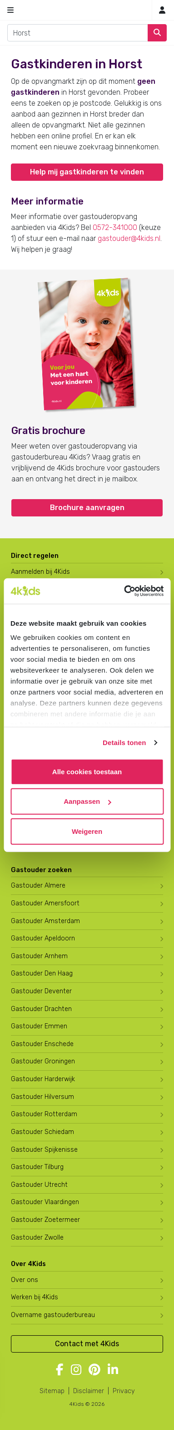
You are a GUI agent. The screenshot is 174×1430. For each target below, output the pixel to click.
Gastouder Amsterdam (45, 921)
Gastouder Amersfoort (45, 903)
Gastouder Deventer (41, 991)
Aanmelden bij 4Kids (40, 572)
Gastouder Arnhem (39, 956)
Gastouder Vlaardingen (45, 1202)
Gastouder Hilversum (42, 1097)
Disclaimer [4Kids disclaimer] (88, 1391)
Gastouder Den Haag (42, 973)
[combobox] (77, 32)
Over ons (24, 1280)
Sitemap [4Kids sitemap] (52, 1391)
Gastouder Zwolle (37, 1237)
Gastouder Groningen (43, 1061)
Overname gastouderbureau (53, 1315)
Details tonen (124, 742)
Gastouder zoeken (41, 870)
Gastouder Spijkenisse (44, 1150)
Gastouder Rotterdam (44, 1114)
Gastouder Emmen (39, 1026)
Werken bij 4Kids (34, 1297)
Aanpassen (87, 801)
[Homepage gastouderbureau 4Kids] (87, 10)
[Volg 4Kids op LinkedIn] (113, 1370)
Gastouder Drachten (41, 1009)
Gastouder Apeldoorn (43, 938)
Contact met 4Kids (87, 1343)
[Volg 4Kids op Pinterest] (94, 1370)
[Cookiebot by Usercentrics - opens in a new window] (124, 591)
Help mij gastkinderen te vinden (87, 172)
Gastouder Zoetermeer (45, 1220)
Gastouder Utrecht (39, 1185)
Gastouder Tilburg (37, 1167)
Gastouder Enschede (42, 1044)
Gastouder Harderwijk (43, 1079)
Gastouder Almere (38, 885)
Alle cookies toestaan (87, 771)
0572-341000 (115, 227)
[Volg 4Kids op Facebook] (60, 1370)
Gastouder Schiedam (42, 1132)
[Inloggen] (162, 10)
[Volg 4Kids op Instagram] (76, 1370)
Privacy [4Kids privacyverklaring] (124, 1391)
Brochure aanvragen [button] (87, 507)
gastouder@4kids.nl (129, 238)
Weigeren (87, 831)
